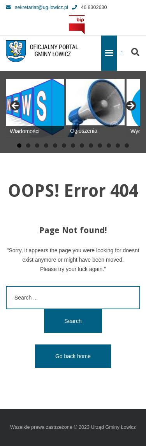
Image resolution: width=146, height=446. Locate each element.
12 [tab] (118, 145)
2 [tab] (28, 145)
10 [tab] (100, 145)
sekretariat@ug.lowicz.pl (37, 7)
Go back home (73, 356)
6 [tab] (64, 145)
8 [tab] (82, 145)
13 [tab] (127, 145)
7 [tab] (73, 145)
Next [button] (130, 106)
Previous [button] (15, 106)
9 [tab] (91, 145)
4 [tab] (46, 145)
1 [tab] (19, 145)
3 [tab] (37, 145)
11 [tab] (109, 145)
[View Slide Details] (35, 108)
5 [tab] (55, 145)
